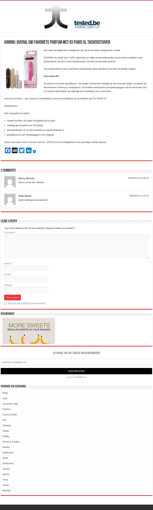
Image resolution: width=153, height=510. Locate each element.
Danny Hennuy (26, 178)
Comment (10, 232)
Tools (5, 479)
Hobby (5, 436)
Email (7, 274)
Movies (6, 447)
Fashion (6, 409)
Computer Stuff (10, 403)
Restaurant (8, 463)
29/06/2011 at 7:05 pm (139, 196)
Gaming (6, 425)
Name (8, 263)
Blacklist (6, 490)
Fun (4, 420)
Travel (5, 485)
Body (5, 393)
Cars (4, 398)
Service (6, 469)
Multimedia (7, 452)
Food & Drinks (9, 414)
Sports (5, 474)
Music (5, 458)
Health (5, 431)
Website (8, 285)
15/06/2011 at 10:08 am (138, 178)
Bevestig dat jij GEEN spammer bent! (24, 303)
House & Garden (10, 441)
